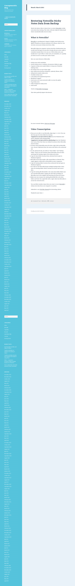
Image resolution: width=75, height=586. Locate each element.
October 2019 (7, 174)
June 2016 (6, 222)
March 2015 (6, 238)
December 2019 (7, 172)
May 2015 (6, 235)
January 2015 (7, 242)
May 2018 (6, 194)
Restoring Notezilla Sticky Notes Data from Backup (46, 22)
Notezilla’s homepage (42, 89)
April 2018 (6, 196)
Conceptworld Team (36, 201)
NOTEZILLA (7, 33)
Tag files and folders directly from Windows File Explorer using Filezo (10, 86)
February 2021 (7, 158)
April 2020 (6, 169)
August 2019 (7, 178)
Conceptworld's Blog (10, 6)
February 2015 (7, 240)
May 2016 (6, 224)
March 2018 (6, 198)
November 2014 (7, 244)
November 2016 (7, 213)
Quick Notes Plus (7, 63)
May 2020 (6, 167)
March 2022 (6, 145)
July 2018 (6, 189)
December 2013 (7, 259)
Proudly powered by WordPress (37, 211)
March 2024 (6, 134)
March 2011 (6, 284)
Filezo (5, 54)
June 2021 (6, 150)
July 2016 (6, 220)
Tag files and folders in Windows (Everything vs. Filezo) (9, 81)
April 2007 (6, 310)
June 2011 (6, 281)
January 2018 (7, 200)
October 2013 (7, 264)
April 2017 (6, 211)
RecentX (6, 61)
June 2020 (6, 165)
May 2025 (6, 112)
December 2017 (7, 202)
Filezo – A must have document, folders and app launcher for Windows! (10, 91)
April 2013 (6, 270)
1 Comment (51, 201)
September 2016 (7, 216)
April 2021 (6, 154)
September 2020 (7, 163)
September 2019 (7, 176)
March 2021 (6, 156)
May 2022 (6, 143)
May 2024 (6, 130)
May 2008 (6, 292)
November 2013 (7, 262)
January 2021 (7, 161)
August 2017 (7, 209)
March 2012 (6, 279)
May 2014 (6, 251)
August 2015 (7, 233)
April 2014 (6, 253)
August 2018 (7, 187)
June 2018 (6, 191)
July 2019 (6, 180)
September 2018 (7, 185)
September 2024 (7, 121)
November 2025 (7, 106)
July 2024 (6, 126)
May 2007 (6, 308)
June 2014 (6, 248)
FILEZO (6, 38)
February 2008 (7, 295)
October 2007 (7, 301)
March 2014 (6, 255)
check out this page (50, 123)
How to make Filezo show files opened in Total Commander (10, 95)
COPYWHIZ (6, 43)
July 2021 (6, 148)
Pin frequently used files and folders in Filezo (10, 77)
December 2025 (7, 104)
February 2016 (7, 229)
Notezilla (6, 57)
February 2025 (7, 117)
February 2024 (7, 137)
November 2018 (7, 183)
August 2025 (7, 110)
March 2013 (6, 273)
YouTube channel (44, 189)
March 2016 (6, 227)
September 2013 (7, 266)
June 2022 (6, 141)
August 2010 (7, 286)
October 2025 (7, 108)
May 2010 (6, 290)
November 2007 (7, 299)
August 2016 (7, 218)
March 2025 (6, 115)
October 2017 (7, 205)
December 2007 (7, 297)
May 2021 (6, 152)
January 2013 (7, 275)
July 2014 (6, 246)
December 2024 (7, 119)
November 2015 (7, 231)
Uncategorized (7, 68)
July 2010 (6, 288)
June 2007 (6, 306)
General (6, 65)
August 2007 (7, 303)
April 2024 (6, 132)
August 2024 (7, 123)
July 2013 (6, 268)
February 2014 (7, 257)
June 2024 (6, 128)
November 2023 (7, 139)
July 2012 (6, 277)
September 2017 (7, 207)
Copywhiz (6, 59)
